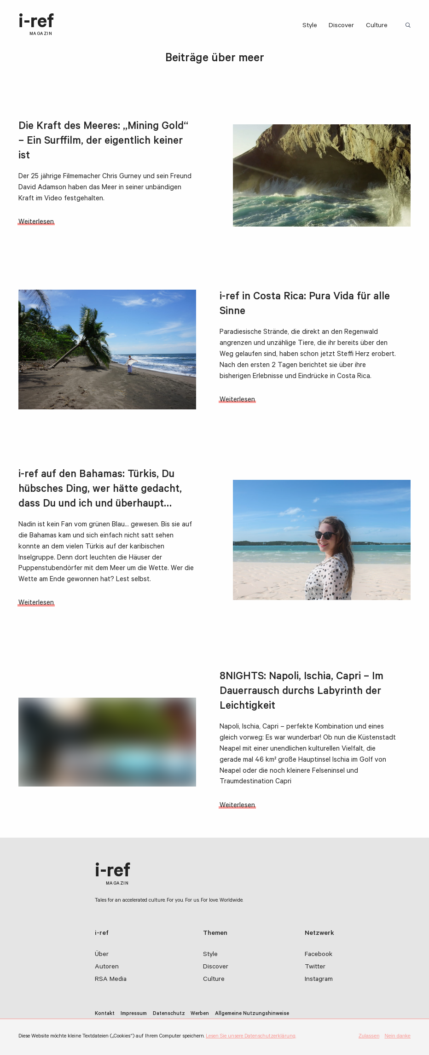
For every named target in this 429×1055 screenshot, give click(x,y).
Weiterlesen (36, 223)
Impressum (134, 1014)
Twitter (315, 967)
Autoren (107, 967)
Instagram (319, 980)
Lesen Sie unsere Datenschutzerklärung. (251, 1036)
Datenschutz (169, 1014)
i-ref (36, 25)
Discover (341, 26)
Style (309, 26)
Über (102, 955)
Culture (377, 26)
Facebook (318, 955)
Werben (200, 1014)
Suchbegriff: (409, 26)
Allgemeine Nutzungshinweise (252, 1014)
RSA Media (111, 980)
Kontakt (105, 1014)
